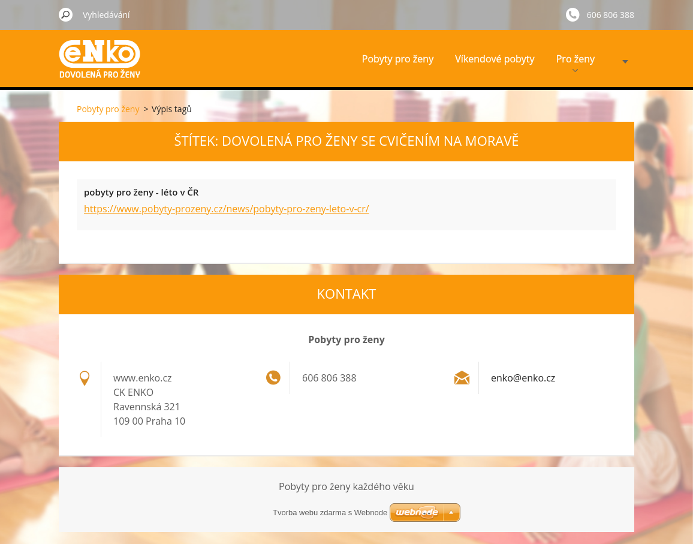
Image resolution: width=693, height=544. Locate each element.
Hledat (66, 14)
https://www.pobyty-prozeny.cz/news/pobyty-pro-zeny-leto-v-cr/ (226, 208)
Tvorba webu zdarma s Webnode (330, 512)
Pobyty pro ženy (397, 58)
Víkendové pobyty (494, 58)
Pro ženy (575, 62)
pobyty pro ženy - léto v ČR (141, 192)
